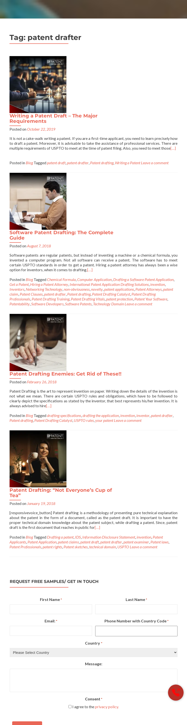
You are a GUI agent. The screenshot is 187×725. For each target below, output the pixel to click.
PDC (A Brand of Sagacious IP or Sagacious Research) (64, 706)
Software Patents (78, 199)
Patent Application (42, 338)
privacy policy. (107, 502)
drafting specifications (118, 256)
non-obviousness (77, 185)
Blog (29, 108)
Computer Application (94, 175)
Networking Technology (44, 185)
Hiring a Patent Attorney (49, 180)
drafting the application (154, 256)
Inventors (16, 185)
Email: (51, 417)
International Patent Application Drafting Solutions (109, 180)
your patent (158, 261)
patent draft (56, 108)
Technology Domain (108, 199)
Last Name (136, 395)
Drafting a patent (60, 333)
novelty (97, 185)
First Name (51, 395)
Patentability (19, 199)
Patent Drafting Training (50, 194)
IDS (78, 333)
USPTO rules (138, 261)
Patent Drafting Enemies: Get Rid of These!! (119, 212)
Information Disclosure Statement (108, 333)
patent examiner (136, 338)
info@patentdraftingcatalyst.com (92, 659)
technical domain (102, 342)
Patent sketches (76, 342)
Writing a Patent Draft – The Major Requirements (107, 61)
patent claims (68, 338)
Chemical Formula (61, 175)
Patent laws (159, 338)
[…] (113, 100)
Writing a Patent (127, 108)
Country (93, 439)
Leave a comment (154, 108)
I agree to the (95, 502)
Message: (93, 459)
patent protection (119, 194)
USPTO (123, 342)
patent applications (119, 185)
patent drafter (78, 108)
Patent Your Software (150, 194)
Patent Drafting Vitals (88, 194)
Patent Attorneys (148, 185)
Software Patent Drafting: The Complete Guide (115, 123)
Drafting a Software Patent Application (143, 175)
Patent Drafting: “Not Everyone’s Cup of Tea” (114, 281)
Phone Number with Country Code (136, 417)
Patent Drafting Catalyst (111, 189)
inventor (32, 261)
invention (157, 180)
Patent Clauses (31, 189)
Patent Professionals (25, 342)
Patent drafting (101, 108)
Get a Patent (19, 180)
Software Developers (47, 199)
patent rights (52, 342)
